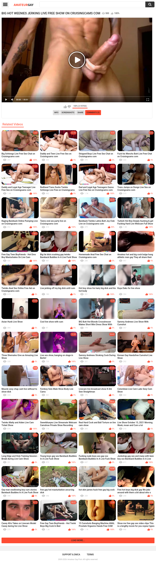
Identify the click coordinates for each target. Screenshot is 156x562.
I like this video (65, 106)
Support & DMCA (71, 554)
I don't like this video (69, 106)
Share (80, 112)
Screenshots (68, 112)
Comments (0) (93, 112)
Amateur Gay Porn (74, 559)
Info (56, 112)
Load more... (78, 540)
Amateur (23, 5)
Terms (90, 554)
